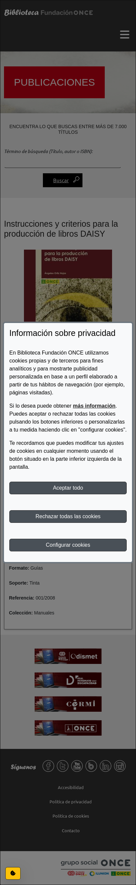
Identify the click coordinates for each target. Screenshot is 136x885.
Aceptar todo (68, 488)
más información (94, 406)
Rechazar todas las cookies (68, 516)
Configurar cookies (68, 545)
